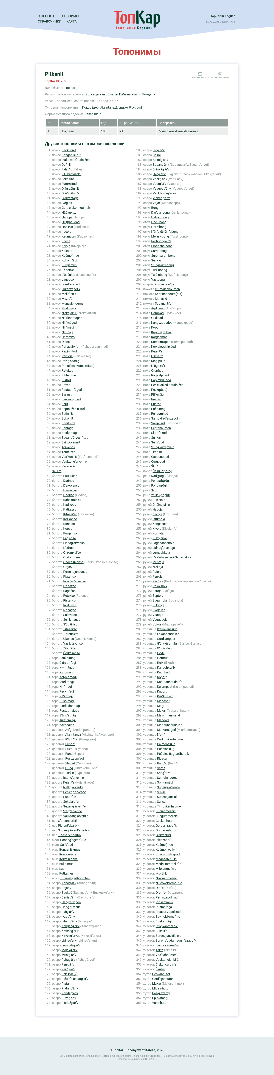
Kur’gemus (69, 265)
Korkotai (158, 533)
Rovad (66, 385)
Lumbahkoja (161, 552)
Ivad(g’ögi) (158, 476)
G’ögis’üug (164, 648)
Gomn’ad (157, 313)
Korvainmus (67, 854)
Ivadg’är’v (68, 916)
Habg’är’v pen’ (71, 902)
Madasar (163, 701)
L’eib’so (68, 548)
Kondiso (69, 524)
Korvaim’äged (160, 342)
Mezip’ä (67, 299)
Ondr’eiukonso (73, 562)
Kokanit (67, 251)
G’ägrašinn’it (70, 188)
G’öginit (67, 203)
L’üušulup (68, 275)
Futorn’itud (69, 184)
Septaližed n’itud (73, 409)
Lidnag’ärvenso (74, 543)
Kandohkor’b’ (166, 667)
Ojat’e (160, 888)
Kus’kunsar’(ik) (164, 284)
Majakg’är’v (69, 950)
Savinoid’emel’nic (168, 916)
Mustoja (158, 562)
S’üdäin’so (70, 624)
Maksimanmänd (168, 715)
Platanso (69, 576)
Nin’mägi (68, 327)
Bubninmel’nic (166, 811)
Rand (69, 754)
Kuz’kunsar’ (165, 696)
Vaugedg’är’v (162, 188)
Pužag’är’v (68, 998)
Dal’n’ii (66, 164)
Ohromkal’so (72, 552)
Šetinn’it (67, 413)
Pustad (156, 399)
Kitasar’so (70, 514)
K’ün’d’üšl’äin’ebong (165, 231)
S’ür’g (69, 768)
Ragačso (69, 591)
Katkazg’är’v (69, 931)
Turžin (69, 773)
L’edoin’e (68, 270)
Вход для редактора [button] (220, 21)
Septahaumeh (161, 428)
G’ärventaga (70, 198)
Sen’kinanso (71, 619)
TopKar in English (222, 16)
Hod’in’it (67, 227)
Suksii (161, 792)
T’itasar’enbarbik (69, 835)
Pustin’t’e (69, 797)
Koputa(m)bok (161, 332)
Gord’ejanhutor (166, 830)
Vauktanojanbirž (167, 959)
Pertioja (67, 356)
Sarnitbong (159, 251)
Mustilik (161, 873)
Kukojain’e (159, 538)
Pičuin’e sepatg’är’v (74, 979)
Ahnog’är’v (68, 883)
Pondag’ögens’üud (73, 840)
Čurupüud (158, 461)
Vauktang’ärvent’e (74, 461)
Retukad (67, 370)
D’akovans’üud (167, 629)
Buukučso (70, 476)
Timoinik (157, 452)
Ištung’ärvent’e (73, 777)
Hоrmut (162, 658)
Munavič (161, 299)
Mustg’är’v (68, 955)
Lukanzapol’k (71, 289)
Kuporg (162, 691)
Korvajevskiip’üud (163, 346)
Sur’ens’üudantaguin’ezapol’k (176, 940)
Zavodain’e (67, 725)
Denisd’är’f (68, 897)
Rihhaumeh (70, 375)
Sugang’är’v (161, 164)
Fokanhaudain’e (168, 634)
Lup (61, 868)
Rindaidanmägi (70, 706)
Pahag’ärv (68, 959)
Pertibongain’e (161, 241)
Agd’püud (158, 308)
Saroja (157, 591)
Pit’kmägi (66, 696)
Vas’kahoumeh (166, 955)
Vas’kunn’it (69, 457)
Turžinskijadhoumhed (75, 878)
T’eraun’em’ (71, 634)
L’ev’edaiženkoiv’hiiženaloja (171, 557)
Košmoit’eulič (165, 849)
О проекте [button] (46, 16)
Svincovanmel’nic (168, 945)
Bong (155, 208)
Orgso (67, 567)
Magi (160, 706)
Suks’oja (158, 605)
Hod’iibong (158, 222)
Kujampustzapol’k (168, 854)
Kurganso (70, 533)
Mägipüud (158, 361)
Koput (155, 327)
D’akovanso (71, 485)
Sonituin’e (68, 423)
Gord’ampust (166, 639)
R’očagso (69, 610)
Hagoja (67, 217)
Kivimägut (67, 667)
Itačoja (66, 231)
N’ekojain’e (69, 313)
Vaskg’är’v (160, 179)
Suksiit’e (161, 931)
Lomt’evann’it (71, 284)
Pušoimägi (67, 701)
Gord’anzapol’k (166, 825)
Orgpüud (157, 370)
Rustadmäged (69, 710)
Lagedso (68, 279)
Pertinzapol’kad (167, 897)
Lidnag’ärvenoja (163, 548)
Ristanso (69, 600)
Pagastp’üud (160, 375)
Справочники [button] (49, 21)
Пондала (148, 94)
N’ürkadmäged (72, 318)
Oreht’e (161, 892)
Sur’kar (156, 260)
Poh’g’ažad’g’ (71, 361)
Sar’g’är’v (163, 773)
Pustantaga (164, 907)
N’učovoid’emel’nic (169, 883)
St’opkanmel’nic (167, 926)
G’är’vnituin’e (70, 193)
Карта (72, 21)
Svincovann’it (71, 442)
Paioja (156, 572)
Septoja (157, 595)
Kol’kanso (70, 519)
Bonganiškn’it (71, 155)
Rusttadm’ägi (74, 758)
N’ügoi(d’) (158, 366)
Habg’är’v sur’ (71, 907)
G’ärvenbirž (163, 835)
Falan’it (67, 169)
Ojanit (66, 342)
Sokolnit (67, 418)
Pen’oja (157, 576)
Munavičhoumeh (73, 303)
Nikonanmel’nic (166, 878)
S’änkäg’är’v (161, 169)
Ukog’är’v (159, 174)
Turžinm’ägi (68, 720)
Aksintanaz (73, 734)
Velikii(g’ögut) (160, 495)
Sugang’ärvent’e (74, 806)
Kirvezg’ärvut (70, 936)
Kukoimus (66, 864)
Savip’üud (158, 423)
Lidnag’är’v (69, 940)
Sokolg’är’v (160, 160)
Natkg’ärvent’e (73, 787)
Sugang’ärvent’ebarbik (73, 830)
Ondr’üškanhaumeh (171, 739)
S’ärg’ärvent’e (72, 811)
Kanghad (163, 672)
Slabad (70, 763)
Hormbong (158, 227)
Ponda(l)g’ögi (160, 481)
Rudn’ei (162, 763)
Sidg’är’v (159, 150)
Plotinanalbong (162, 246)
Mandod (163, 720)
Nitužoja (67, 332)
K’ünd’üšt (71, 739)
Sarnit (161, 768)
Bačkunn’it (69, 150)
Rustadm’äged (72, 390)
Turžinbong (159, 270)
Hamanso (70, 490)
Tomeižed (68, 452)
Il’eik (160, 663)
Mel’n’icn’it (69, 294)
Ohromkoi (68, 337)
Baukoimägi (68, 658)
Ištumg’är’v (69, 921)
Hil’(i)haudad (71, 222)
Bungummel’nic (167, 816)
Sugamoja (159, 600)
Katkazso (69, 509)
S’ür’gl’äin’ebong (162, 265)
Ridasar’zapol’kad (168, 912)
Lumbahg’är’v (70, 945)
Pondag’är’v (69, 993)
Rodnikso (70, 605)
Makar (161, 710)
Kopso (67, 528)
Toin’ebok (68, 447)
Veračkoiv (68, 466)
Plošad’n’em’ (164, 902)
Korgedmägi (68, 677)
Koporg (162, 677)
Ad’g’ (68, 730)
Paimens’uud (166, 744)
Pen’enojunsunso (75, 572)
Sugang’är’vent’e (168, 787)
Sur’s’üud (66, 845)
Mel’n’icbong (160, 236)
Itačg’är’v (67, 912)
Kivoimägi (67, 672)
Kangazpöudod (162, 322)
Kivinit (66, 241)
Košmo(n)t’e (70, 255)
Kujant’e (69, 782)
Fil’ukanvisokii (71, 174)
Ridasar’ (162, 758)
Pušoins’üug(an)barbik (173, 754)
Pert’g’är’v (68, 969)
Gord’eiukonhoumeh (76, 208)
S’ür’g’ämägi (68, 715)
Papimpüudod (161, 380)
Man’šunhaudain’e (169, 725)
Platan (65, 983)
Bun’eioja (158, 500)
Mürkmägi (69, 308)
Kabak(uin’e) (72, 500)
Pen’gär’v (67, 964)
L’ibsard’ (157, 356)
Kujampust (164, 686)
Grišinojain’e (161, 504)
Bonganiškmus (69, 849)
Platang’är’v (69, 988)
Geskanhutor (165, 821)
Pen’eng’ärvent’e (74, 792)
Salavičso (70, 615)
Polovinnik (159, 586)
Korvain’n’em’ (68, 859)
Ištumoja (158, 519)
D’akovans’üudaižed (76, 160)
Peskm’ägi (67, 691)
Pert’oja (157, 581)
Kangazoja (159, 524)
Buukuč (66, 892)
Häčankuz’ (69, 212)
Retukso (69, 595)
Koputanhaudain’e (169, 682)
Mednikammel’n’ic (168, 864)
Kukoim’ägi (69, 260)
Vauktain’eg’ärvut (165, 193)
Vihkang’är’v (161, 198)
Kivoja (66, 246)
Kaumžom (69, 236)
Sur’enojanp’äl (167, 797)
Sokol (157, 155)
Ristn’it (66, 380)
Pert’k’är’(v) (69, 974)
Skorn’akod (159, 433)
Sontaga (67, 428)
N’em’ (161, 734)
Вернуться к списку (200, 77)
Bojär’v (66, 888)
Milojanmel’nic (166, 868)
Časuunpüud (160, 457)
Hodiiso (68, 495)
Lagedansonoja (163, 543)
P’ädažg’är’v (69, 1003)
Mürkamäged (166, 730)
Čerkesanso (71, 653)
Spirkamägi (70, 433)
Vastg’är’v (159, 184)
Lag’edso (69, 538)
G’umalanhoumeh (167, 289)
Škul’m (56, 471)
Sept (65, 404)
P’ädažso (69, 586)
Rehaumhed (159, 413)
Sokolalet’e (71, 801)
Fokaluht (68, 179)
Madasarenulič (166, 859)
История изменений (220, 77)
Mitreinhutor (161, 988)
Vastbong (158, 279)
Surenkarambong (163, 255)
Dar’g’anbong (160, 212)
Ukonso (68, 639)
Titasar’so (70, 629)
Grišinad (157, 318)
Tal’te (159, 950)
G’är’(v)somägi (167, 643)
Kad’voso (69, 504)
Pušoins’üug (165, 749)
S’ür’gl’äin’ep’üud (162, 447)
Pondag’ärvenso (74, 581)
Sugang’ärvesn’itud (75, 437)
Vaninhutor (160, 1003)
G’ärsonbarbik (67, 821)
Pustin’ (70, 744)
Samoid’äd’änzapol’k (165, 418)
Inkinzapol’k (164, 840)
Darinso (68, 481)
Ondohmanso (72, 557)
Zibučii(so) (70, 648)
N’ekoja (157, 567)
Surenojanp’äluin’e (168, 936)
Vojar (156, 203)
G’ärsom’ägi (68, 663)
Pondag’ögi (159, 485)
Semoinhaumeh (168, 777)
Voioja (156, 624)
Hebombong (160, 217)
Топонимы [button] (69, 16)
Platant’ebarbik (68, 825)
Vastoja (157, 615)
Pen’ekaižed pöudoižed (167, 385)
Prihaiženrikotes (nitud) (78, 366)
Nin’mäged (69, 322)
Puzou (69, 749)
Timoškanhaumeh (170, 806)
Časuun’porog (162, 471)
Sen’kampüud (71, 399)
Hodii (161, 653)
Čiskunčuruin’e (166, 964)
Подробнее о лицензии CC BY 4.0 (137, 1059)
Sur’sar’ (162, 801)
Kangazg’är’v (70, 926)
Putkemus (66, 873)
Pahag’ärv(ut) (71, 346)
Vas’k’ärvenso (73, 643)
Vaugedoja (160, 619)
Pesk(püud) (159, 390)
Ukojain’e (158, 610)
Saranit (67, 394)
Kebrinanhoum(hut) (168, 294)
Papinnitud (69, 351)
